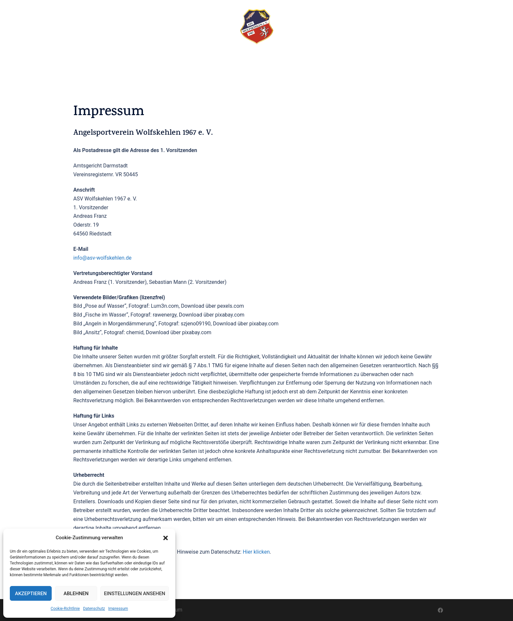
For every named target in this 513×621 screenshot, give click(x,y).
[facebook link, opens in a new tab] (440, 610)
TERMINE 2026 (225, 60)
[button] (165, 538)
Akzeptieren (31, 593)
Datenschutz (94, 608)
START (150, 60)
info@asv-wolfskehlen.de (102, 258)
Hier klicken (256, 552)
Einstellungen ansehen (134, 593)
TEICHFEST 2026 (183, 60)
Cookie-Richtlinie (65, 608)
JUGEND (331, 60)
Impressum (118, 608)
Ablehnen (75, 593)
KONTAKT (359, 60)
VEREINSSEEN (299, 60)
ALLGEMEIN (262, 60)
